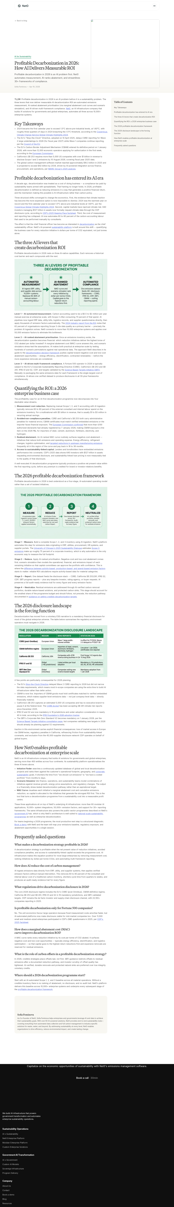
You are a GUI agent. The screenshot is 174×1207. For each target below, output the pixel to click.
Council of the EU (32, 144)
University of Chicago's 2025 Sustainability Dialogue (58, 548)
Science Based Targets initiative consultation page (39, 721)
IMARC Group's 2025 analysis (62, 169)
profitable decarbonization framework (35, 989)
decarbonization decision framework (42, 353)
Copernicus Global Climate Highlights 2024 (34, 207)
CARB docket (53, 706)
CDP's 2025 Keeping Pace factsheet (59, 213)
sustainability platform (62, 227)
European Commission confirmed (68, 424)
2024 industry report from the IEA (80, 323)
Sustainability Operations (27, 1127)
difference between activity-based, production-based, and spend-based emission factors (64, 568)
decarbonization (87, 224)
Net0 (68, 108)
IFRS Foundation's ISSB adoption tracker (61, 715)
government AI (21, 813)
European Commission (43, 153)
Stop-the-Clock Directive (37, 684)
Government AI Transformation (78, 1127)
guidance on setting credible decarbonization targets (53, 596)
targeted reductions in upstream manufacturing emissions (76, 443)
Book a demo (20, 824)
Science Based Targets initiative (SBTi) (82, 370)
